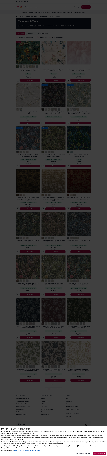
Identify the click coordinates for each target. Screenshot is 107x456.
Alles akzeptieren (99, 453)
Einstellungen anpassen (83, 453)
